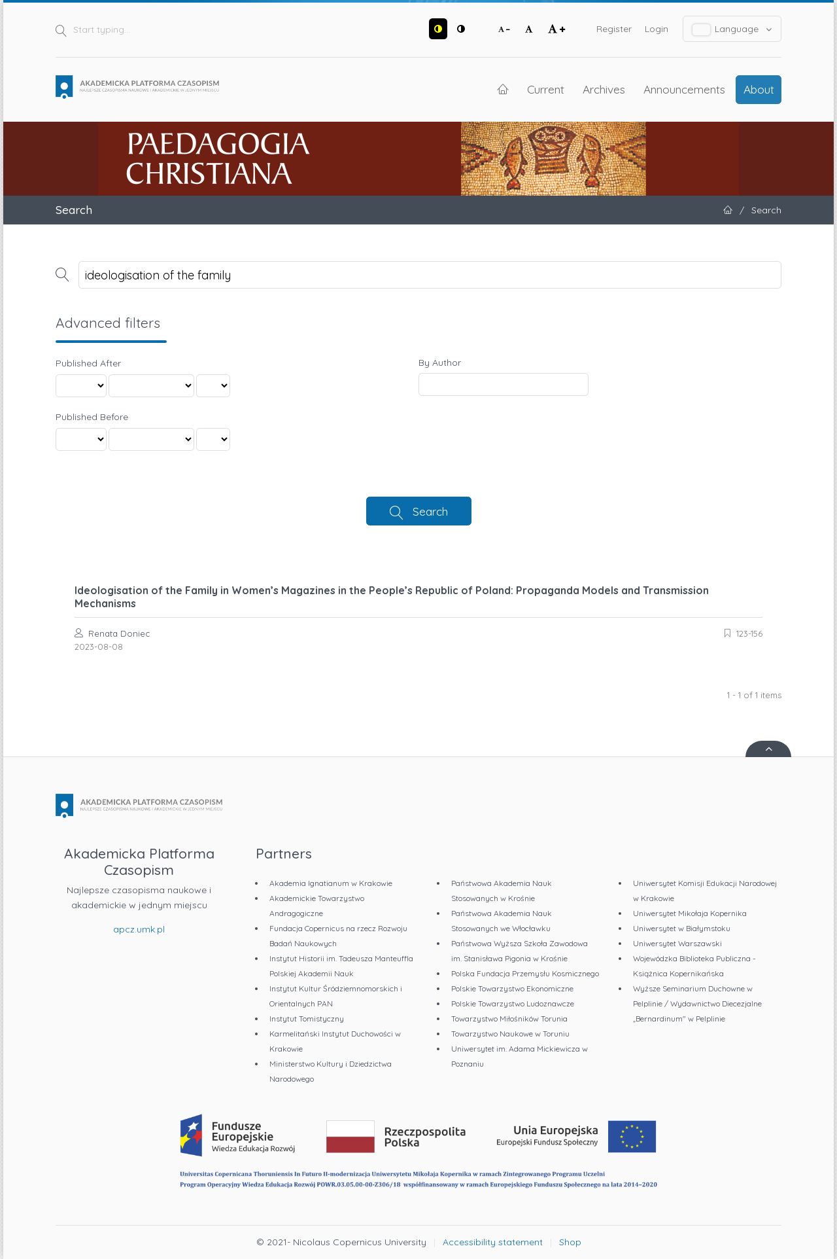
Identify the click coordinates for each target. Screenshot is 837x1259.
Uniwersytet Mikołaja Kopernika (690, 913)
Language (732, 29)
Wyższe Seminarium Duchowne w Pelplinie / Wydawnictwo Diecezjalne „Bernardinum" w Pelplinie (697, 1003)
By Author (439, 362)
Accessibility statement (493, 1242)
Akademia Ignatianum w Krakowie (330, 883)
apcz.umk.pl (139, 929)
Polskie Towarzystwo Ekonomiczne (512, 988)
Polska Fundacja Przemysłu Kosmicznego (525, 973)
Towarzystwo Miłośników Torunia (509, 1018)
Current (545, 89)
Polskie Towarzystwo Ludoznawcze (512, 1003)
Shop (570, 1242)
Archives (604, 89)
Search (430, 511)
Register (614, 29)
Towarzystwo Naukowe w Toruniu (510, 1033)
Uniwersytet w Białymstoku (681, 928)
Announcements (684, 89)
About (758, 89)
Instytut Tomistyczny (306, 1018)
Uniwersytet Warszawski (677, 943)
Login (656, 29)
